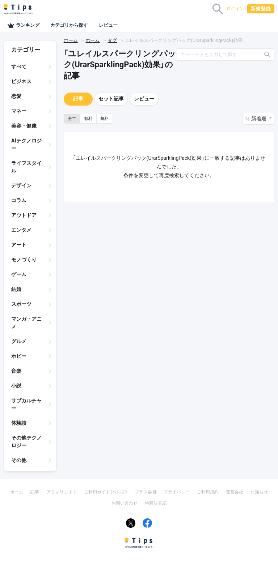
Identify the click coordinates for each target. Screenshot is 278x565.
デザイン (21, 185)
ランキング (23, 25)
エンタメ (21, 230)
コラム (18, 200)
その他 (18, 460)
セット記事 (111, 99)
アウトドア (24, 215)
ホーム (71, 40)
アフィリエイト (61, 492)
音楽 (16, 371)
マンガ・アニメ (26, 322)
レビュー (108, 25)
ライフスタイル (26, 167)
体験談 (18, 423)
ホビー (18, 356)
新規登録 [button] (260, 9)
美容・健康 (24, 126)
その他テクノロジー (26, 441)
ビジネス (21, 81)
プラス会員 (145, 492)
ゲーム (18, 274)
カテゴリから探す (69, 25)
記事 (78, 99)
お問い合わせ (124, 503)
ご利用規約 (208, 492)
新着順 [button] (259, 118)
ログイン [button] (235, 8)
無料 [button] (104, 118)
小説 (16, 386)
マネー (18, 111)
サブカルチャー (26, 404)
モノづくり (24, 259)
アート (18, 245)
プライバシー (177, 492)
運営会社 (234, 492)
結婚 (16, 289)
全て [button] (72, 118)
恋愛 (16, 96)
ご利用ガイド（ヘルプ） (105, 492)
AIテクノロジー (26, 144)
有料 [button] (88, 118)
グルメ (18, 341)
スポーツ (21, 304)
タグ (112, 40)
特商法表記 (156, 503)
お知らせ (259, 492)
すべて (18, 66)
